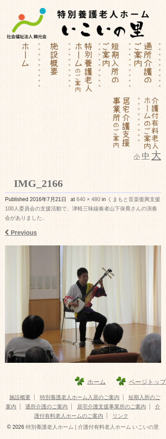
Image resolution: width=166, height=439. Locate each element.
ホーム (96, 381)
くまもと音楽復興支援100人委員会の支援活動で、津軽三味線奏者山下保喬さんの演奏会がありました (82, 208)
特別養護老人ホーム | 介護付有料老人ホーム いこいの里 (91, 427)
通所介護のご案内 (46, 407)
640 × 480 (88, 199)
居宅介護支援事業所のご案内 (111, 407)
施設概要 (20, 397)
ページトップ (147, 381)
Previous (21, 232)
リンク (120, 416)
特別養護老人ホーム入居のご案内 (80, 397)
